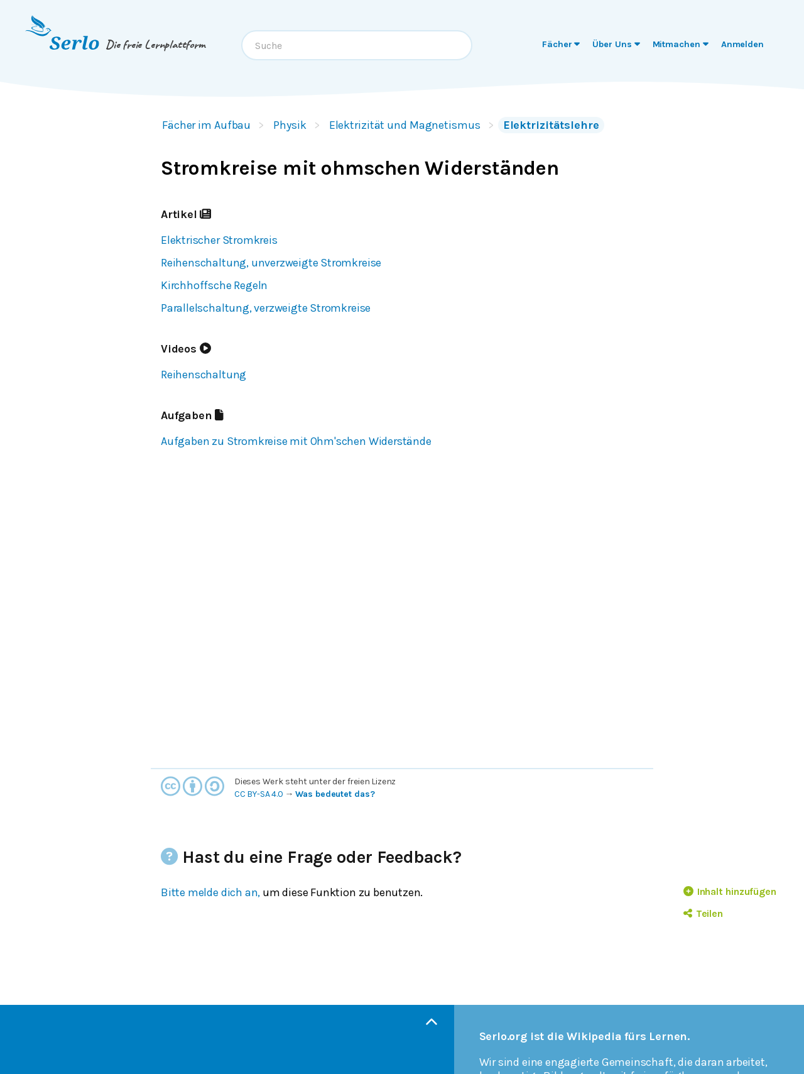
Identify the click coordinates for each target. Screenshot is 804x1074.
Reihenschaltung (203, 374)
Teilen (703, 913)
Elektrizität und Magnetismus (405, 125)
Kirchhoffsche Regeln (214, 285)
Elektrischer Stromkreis (219, 240)
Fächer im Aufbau (206, 125)
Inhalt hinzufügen (729, 891)
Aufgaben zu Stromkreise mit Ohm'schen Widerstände (296, 441)
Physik (289, 125)
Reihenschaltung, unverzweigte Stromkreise (271, 263)
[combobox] (356, 45)
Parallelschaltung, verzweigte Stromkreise (266, 308)
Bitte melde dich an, (210, 892)
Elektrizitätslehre (551, 125)
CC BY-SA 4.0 (258, 794)
